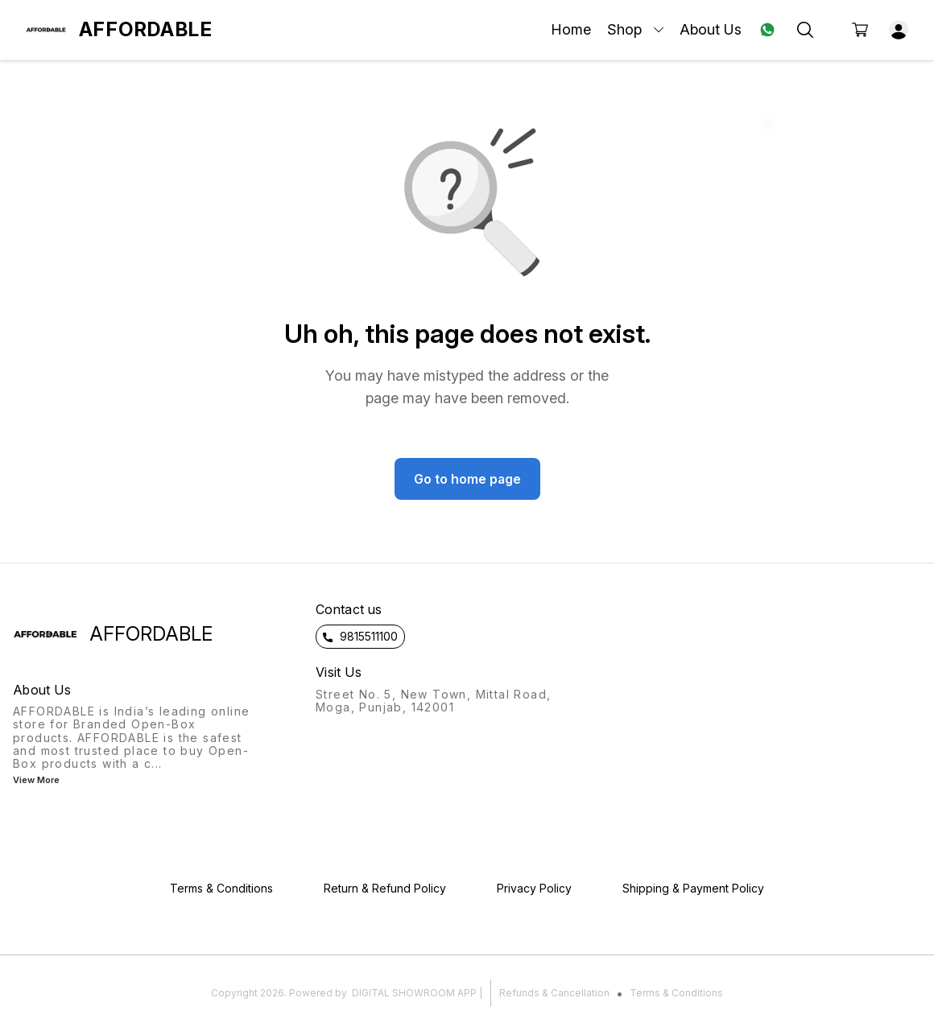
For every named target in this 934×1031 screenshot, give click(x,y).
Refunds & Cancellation (554, 993)
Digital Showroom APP (414, 993)
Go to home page (467, 479)
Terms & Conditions (676, 993)
